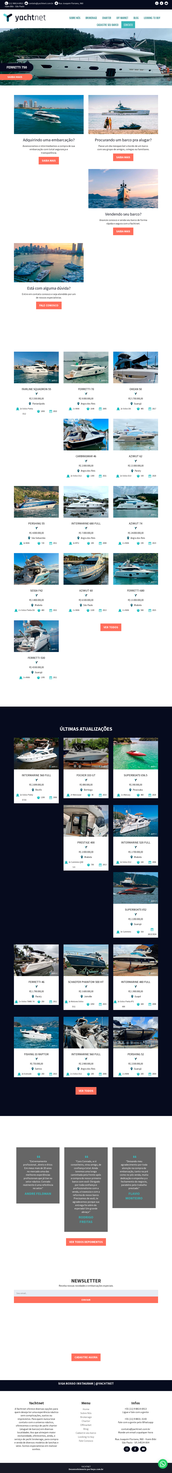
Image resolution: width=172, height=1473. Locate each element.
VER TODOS (111, 627)
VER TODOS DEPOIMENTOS (86, 1242)
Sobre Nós (86, 1413)
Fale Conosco (86, 1440)
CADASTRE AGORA (86, 1357)
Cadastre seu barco (86, 1432)
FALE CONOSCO (48, 305)
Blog (86, 1428)
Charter (86, 1421)
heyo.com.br (97, 1469)
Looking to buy (86, 1436)
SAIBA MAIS (49, 160)
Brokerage (86, 1417)
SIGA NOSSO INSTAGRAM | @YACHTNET (86, 1383)
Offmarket (86, 1424)
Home (86, 1409)
